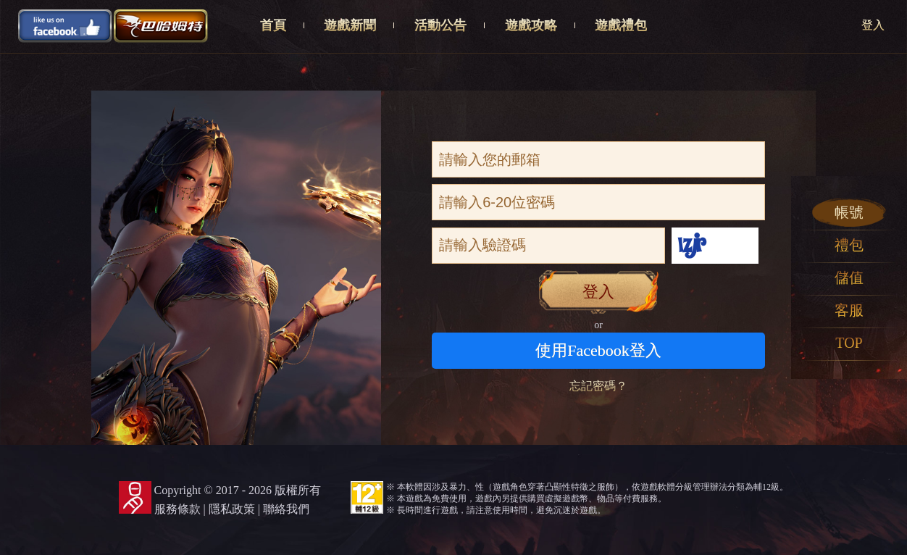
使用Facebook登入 (598, 350)
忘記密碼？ (598, 386)
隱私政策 (232, 509)
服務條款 (177, 509)
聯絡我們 (286, 509)
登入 (873, 25)
